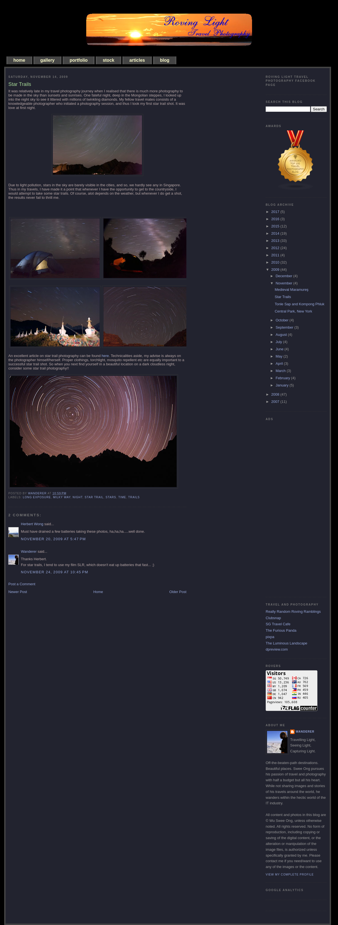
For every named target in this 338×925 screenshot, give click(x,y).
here (105, 356)
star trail (94, 497)
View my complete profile (290, 874)
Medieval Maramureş (291, 289)
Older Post (177, 592)
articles (137, 60)
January (283, 385)
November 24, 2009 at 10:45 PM (54, 572)
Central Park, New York (293, 311)
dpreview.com (277, 649)
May (279, 356)
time (122, 497)
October (283, 320)
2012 (275, 248)
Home (98, 592)
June (280, 349)
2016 (275, 219)
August (282, 335)
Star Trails (283, 297)
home (19, 60)
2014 (275, 233)
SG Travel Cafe (278, 624)
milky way (62, 497)
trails (134, 497)
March (281, 371)
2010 (275, 262)
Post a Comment (21, 584)
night (77, 497)
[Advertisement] (288, 506)
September (285, 327)
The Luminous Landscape (286, 643)
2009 (275, 269)
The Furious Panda (281, 630)
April (280, 363)
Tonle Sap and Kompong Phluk (299, 304)
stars (111, 497)
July (279, 342)
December (284, 276)
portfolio (79, 60)
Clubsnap (273, 618)
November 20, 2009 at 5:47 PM (53, 539)
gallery (47, 60)
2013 (275, 241)
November (284, 283)
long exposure (37, 497)
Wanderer (29, 551)
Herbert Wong (32, 524)
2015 (275, 226)
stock (108, 60)
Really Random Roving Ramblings (293, 611)
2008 (275, 394)
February (283, 378)
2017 (275, 212)
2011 (275, 255)
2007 (275, 402)
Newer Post (17, 592)
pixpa (270, 637)
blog (164, 60)
